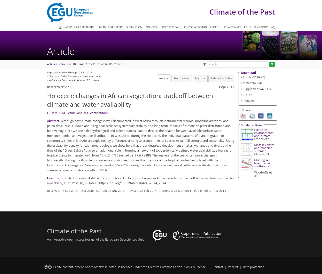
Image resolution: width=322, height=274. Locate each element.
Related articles (221, 78)
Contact (218, 267)
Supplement (251, 89)
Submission (134, 27)
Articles (52, 64)
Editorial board (195, 27)
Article (163, 78)
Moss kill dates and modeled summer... (264, 148)
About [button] (214, 27)
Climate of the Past (242, 12)
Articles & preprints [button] (79, 27)
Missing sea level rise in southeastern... (264, 164)
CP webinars (232, 27)
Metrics (200, 78)
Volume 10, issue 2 (74, 64)
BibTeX (247, 95)
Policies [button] (151, 27)
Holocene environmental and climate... (264, 133)
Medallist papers (111, 27)
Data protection (253, 267)
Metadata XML (252, 83)
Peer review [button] (170, 27)
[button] (204, 64)
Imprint (233, 267)
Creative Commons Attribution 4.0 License (177, 267)
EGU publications (256, 27)
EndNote (249, 101)
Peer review (182, 78)
